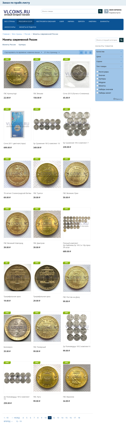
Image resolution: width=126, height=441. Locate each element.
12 (54, 418)
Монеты (101, 86)
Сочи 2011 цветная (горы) (15, 143)
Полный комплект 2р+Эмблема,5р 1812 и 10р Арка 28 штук (76, 245)
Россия (27, 34)
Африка (71, 21)
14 (62, 418)
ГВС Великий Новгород (13, 243)
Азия (61, 21)
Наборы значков (104, 89)
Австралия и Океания (46, 21)
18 (79, 418)
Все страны (9, 21)
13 (58, 418)
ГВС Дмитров (38, 243)
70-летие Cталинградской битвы (17, 193)
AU (7, 263)
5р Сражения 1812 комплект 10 (46, 143)
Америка (92, 21)
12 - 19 (19, 421)
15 (66, 418)
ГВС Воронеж (68, 397)
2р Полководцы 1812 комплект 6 (76, 346)
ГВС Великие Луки (70, 193)
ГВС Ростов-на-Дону (71, 297)
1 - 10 (6, 418)
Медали (100, 82)
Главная (6, 34)
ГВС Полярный (39, 347)
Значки (100, 75)
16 (71, 418)
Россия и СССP (25, 21)
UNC (7, 59)
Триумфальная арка (12, 297)
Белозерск (8, 347)
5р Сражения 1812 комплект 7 (75, 143)
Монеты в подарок (27, 27)
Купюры (101, 79)
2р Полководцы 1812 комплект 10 (17, 398)
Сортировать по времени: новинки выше (23, 52)
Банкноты (104, 21)
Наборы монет (103, 93)
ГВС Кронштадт (10, 94)
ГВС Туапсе (38, 193)
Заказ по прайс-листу (16, 2)
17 (75, 418)
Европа (81, 21)
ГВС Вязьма (38, 94)
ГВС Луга (37, 397)
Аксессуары (9, 27)
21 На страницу (52, 52)
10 (46, 418)
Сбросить (118, 99)
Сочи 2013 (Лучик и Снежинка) (76, 94)
